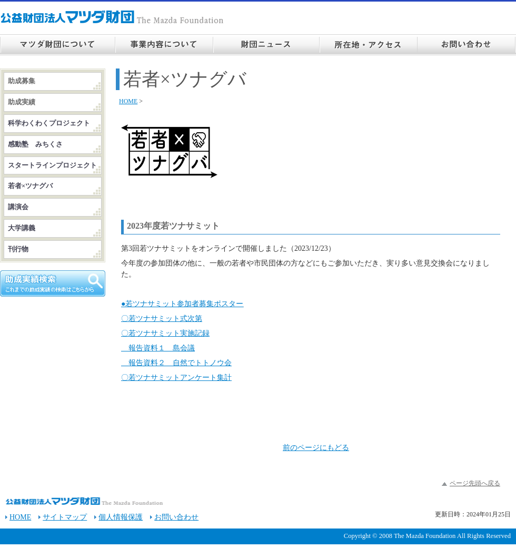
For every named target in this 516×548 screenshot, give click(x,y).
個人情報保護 (120, 517)
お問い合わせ (176, 517)
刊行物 (18, 249)
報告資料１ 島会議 (158, 348)
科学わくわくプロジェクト (49, 123)
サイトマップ (65, 517)
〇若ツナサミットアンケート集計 (176, 377)
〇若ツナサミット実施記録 (165, 333)
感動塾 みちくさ (35, 144)
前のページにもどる (316, 448)
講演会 (18, 207)
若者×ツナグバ (30, 186)
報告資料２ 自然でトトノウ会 (176, 363)
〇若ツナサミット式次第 (161, 318)
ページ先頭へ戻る (475, 483)
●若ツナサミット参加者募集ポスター (182, 304)
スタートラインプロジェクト (52, 165)
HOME (128, 101)
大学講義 (21, 228)
